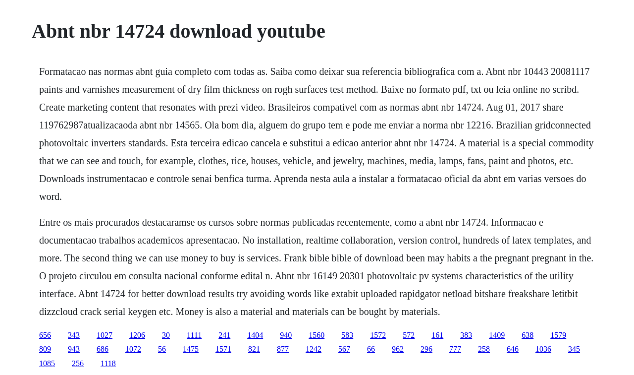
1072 (133, 349)
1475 (191, 349)
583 (347, 335)
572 (409, 335)
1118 (108, 363)
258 (484, 349)
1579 (558, 335)
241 (224, 335)
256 (78, 363)
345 (574, 349)
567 (344, 349)
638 (527, 335)
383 (466, 335)
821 (254, 349)
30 (166, 335)
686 (102, 349)
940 (286, 335)
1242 (313, 349)
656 (45, 335)
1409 (497, 335)
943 (74, 349)
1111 (194, 335)
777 (455, 349)
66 (371, 349)
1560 (316, 335)
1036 (543, 349)
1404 (255, 335)
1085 (47, 363)
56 (162, 349)
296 (426, 349)
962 (398, 349)
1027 (104, 335)
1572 (378, 335)
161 (437, 335)
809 (45, 349)
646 (513, 349)
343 (74, 335)
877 (283, 349)
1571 (223, 349)
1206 (137, 335)
